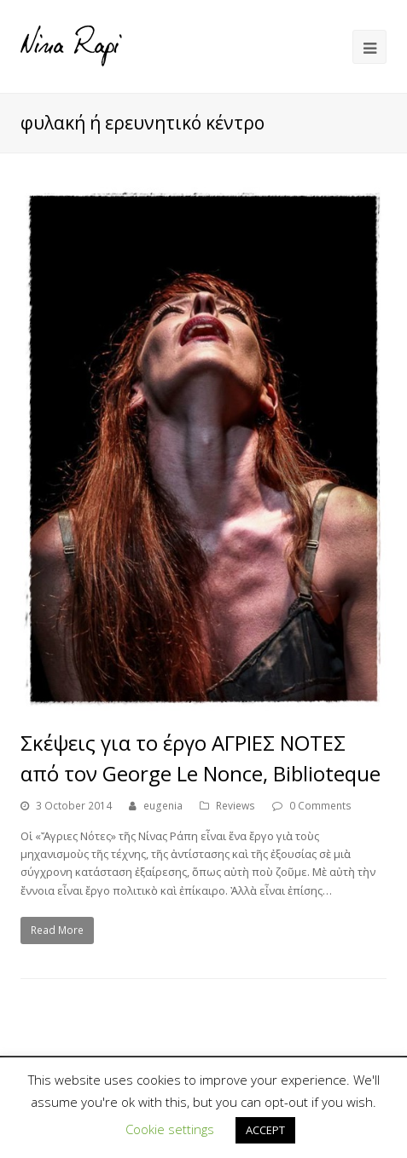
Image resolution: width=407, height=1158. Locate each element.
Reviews (235, 805)
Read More (57, 930)
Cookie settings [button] (169, 1129)
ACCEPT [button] (265, 1130)
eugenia (163, 805)
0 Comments (320, 805)
